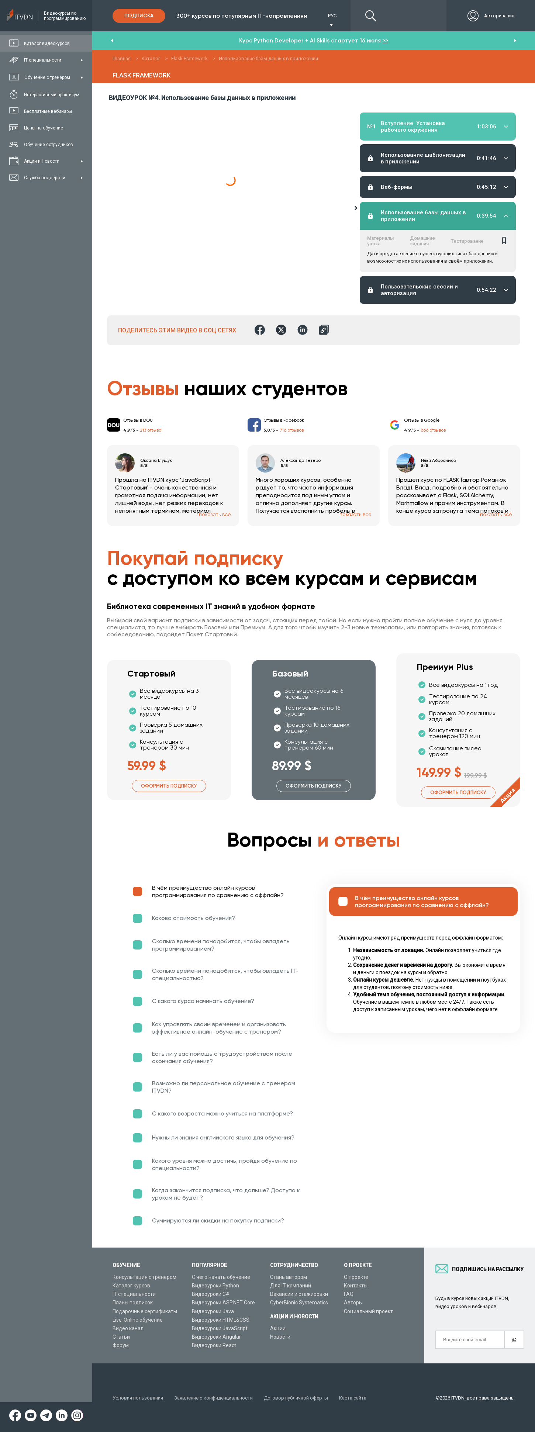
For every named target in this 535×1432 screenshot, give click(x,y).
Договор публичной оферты (296, 1398)
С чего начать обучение (221, 1277)
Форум (121, 1345)
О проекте (356, 1277)
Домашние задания (422, 237)
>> (385, 40)
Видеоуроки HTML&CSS (220, 1320)
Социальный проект (368, 1311)
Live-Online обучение (138, 1320)
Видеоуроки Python (215, 1286)
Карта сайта (352, 1398)
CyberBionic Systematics (299, 1302)
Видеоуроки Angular (216, 1337)
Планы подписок (133, 1302)
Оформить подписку (169, 786)
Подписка (138, 16)
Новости (280, 1337)
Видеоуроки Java (213, 1311)
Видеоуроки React (214, 1345)
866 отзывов (433, 430)
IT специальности (134, 1294)
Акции (278, 1328)
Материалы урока (380, 237)
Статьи (121, 1337)
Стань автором (288, 1277)
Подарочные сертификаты (145, 1311)
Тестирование (467, 238)
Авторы (353, 1302)
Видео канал (128, 1328)
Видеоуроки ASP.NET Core (223, 1302)
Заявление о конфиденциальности (213, 1398)
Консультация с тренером (144, 1277)
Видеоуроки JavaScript (220, 1328)
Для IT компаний (290, 1286)
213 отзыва (151, 430)
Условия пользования (138, 1398)
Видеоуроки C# (210, 1294)
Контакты (355, 1286)
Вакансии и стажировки (299, 1294)
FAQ (348, 1294)
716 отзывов (292, 430)
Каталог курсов (131, 1286)
